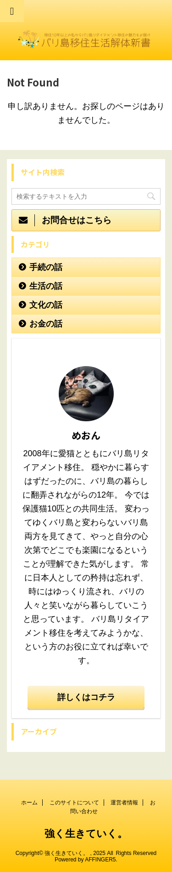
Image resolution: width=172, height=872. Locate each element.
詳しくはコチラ (86, 697)
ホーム (29, 802)
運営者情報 (124, 802)
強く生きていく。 (86, 833)
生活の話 (45, 286)
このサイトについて (74, 802)
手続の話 (45, 267)
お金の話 (45, 323)
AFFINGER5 (100, 859)
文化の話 (45, 305)
